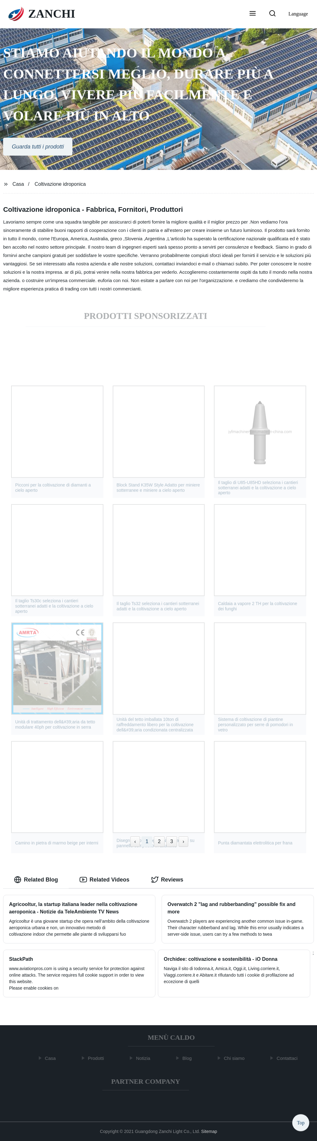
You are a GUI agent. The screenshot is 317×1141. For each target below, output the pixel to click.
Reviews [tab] (167, 879)
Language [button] (298, 13)
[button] (252, 14)
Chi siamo (235, 1058)
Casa (18, 184)
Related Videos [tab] (104, 879)
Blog (188, 1058)
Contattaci (288, 1058)
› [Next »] (183, 841)
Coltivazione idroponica (60, 184)
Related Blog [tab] (36, 879)
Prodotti (97, 1058)
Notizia (145, 1058)
